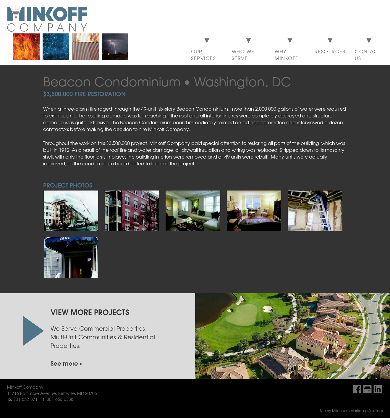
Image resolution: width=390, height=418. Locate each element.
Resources (330, 51)
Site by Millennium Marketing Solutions (351, 410)
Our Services (203, 55)
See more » (66, 362)
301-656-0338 (60, 399)
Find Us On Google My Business (367, 389)
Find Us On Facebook (357, 389)
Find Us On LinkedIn (378, 389)
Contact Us (368, 55)
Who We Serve (243, 55)
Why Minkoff (286, 55)
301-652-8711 (26, 399)
